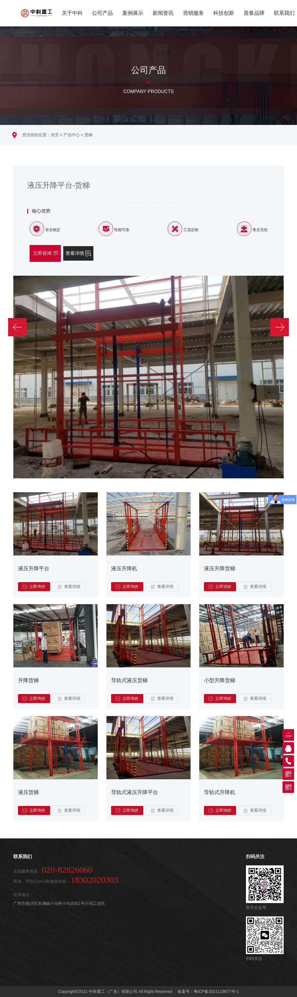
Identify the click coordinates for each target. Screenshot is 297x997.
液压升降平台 (33, 568)
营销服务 (193, 13)
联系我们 (284, 13)
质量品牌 (254, 13)
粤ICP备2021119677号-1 (216, 991)
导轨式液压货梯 (129, 680)
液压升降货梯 (219, 568)
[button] (18, 318)
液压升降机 (124, 568)
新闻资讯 (163, 13)
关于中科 (72, 13)
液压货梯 (28, 792)
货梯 (88, 134)
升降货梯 (28, 680)
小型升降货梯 (219, 680)
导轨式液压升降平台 (134, 792)
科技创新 (223, 13)
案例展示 (132, 13)
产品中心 (72, 134)
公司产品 (102, 13)
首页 (55, 134)
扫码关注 (255, 856)
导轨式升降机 (219, 792)
